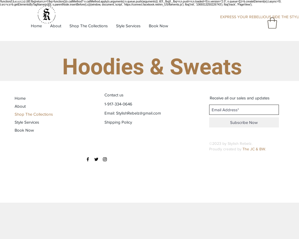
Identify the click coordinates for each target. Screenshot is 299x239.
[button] (272, 22)
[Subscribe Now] (244, 122)
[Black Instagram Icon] (104, 159)
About (20, 106)
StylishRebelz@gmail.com (138, 113)
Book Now (24, 130)
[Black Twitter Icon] (96, 159)
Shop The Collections (34, 114)
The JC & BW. (254, 149)
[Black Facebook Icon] (87, 159)
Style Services (27, 122)
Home (20, 98)
